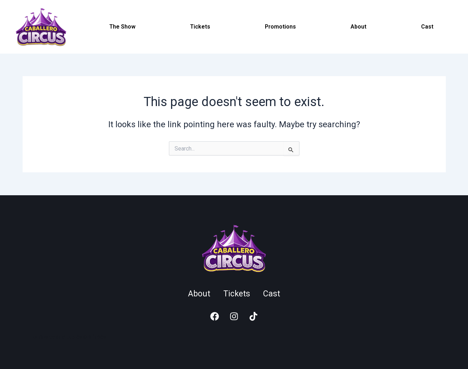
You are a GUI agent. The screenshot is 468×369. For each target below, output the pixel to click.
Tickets (200, 26)
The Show (122, 26)
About (358, 26)
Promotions (280, 26)
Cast (427, 26)
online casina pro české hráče (69, 336)
